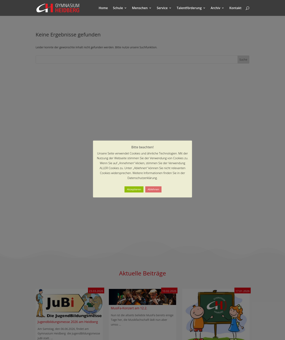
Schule (118, 8)
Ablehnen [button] (153, 189)
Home (103, 8)
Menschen (140, 8)
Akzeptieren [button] (134, 189)
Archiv (215, 8)
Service (162, 8)
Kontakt (235, 8)
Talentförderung (189, 8)
